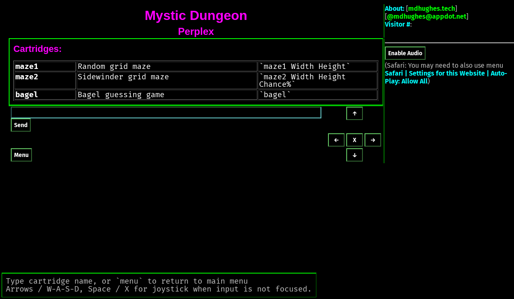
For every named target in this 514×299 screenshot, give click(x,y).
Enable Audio (405, 53)
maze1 (26, 66)
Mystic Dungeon (195, 15)
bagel (26, 94)
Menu (21, 155)
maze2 (26, 76)
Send (20, 125)
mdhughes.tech (431, 8)
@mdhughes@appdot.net (426, 16)
